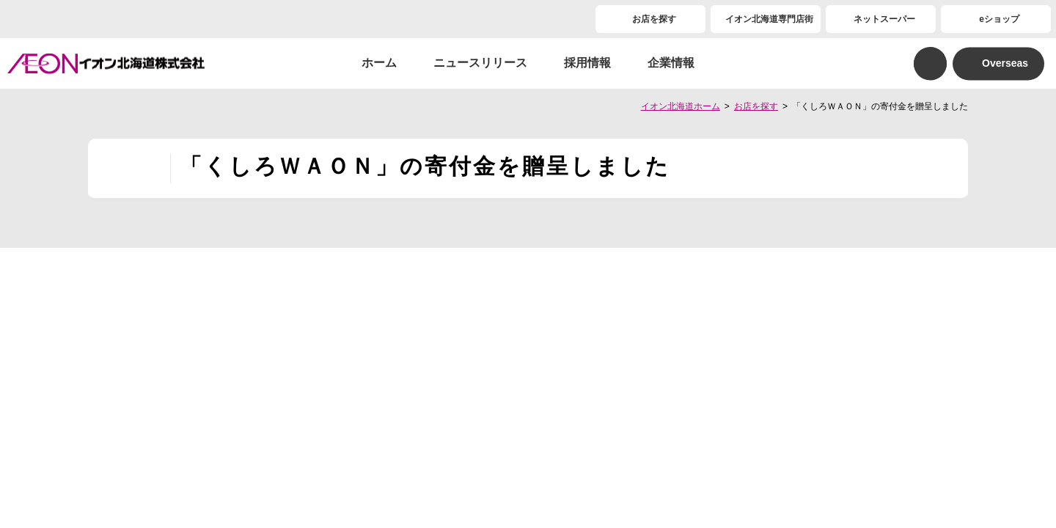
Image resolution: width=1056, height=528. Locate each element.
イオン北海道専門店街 (769, 19)
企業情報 (671, 62)
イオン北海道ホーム (680, 106)
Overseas (1005, 63)
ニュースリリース (480, 62)
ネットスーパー (884, 19)
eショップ (999, 19)
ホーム (379, 62)
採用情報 (587, 62)
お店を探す (654, 19)
